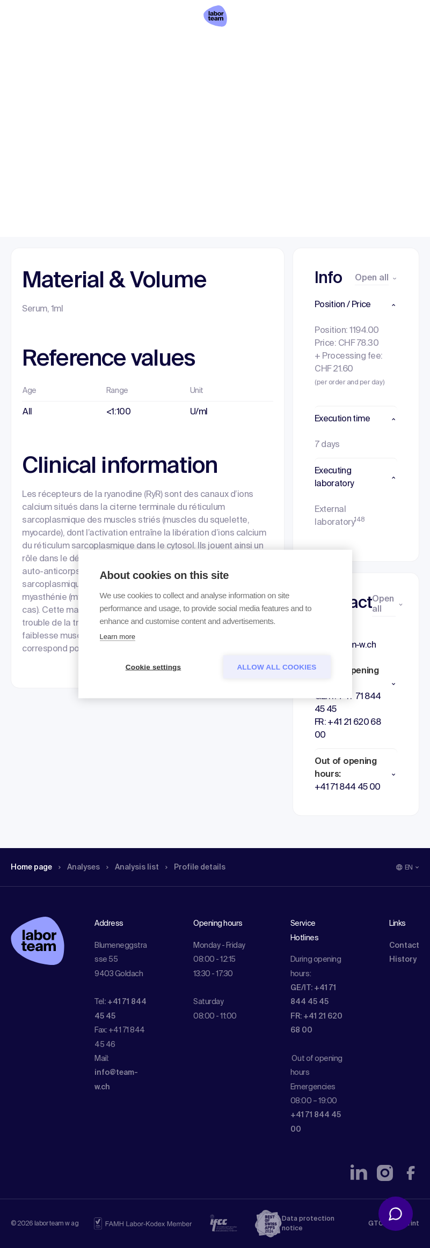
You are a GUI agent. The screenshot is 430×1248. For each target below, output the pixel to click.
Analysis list (145, 77)
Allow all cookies (276, 667)
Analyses (87, 77)
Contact (404, 945)
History (403, 959)
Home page (34, 77)
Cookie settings (153, 667)
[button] (356, 305)
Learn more (117, 637)
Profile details (214, 77)
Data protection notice (308, 1224)
